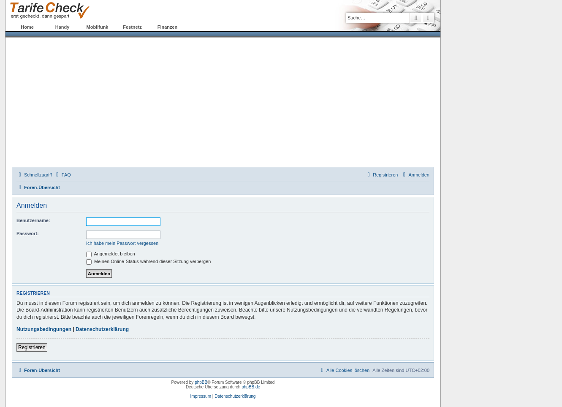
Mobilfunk (98, 27)
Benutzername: (33, 220)
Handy (62, 27)
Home (27, 27)
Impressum (200, 396)
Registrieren (32, 347)
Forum (202, 27)
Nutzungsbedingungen (43, 329)
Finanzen (167, 27)
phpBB (201, 382)
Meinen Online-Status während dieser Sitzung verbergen (148, 261)
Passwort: (27, 233)
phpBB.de (251, 387)
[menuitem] (62, 175)
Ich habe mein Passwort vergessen (122, 243)
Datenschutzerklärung (102, 329)
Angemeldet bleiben (110, 253)
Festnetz (132, 27)
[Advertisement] (223, 103)
